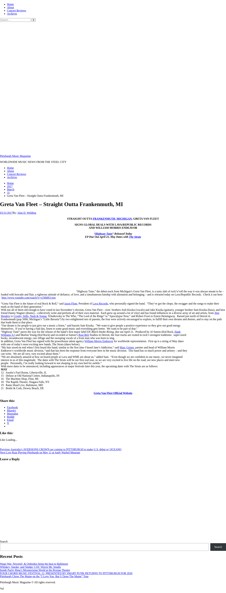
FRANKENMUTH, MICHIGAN (112, 218)
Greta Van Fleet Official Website (113, 393)
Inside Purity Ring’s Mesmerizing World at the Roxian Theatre (35, 570)
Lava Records (100, 303)
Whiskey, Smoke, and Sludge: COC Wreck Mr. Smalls (30, 566)
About (10, 7)
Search (4, 541)
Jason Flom (70, 303)
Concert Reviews (16, 10)
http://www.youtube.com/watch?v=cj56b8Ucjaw (29, 297)
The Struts (135, 236)
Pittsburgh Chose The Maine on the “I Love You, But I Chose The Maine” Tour (44, 576)
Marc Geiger (127, 347)
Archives (12, 13)
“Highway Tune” (104, 233)
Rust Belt (83, 334)
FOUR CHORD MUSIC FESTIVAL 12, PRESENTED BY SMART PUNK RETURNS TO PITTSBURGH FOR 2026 (66, 573)
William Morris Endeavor (98, 341)
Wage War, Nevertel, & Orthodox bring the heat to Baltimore (34, 563)
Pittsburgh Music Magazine (15, 156)
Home (10, 4)
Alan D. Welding (26, 212)
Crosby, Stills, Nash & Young (30, 316)
